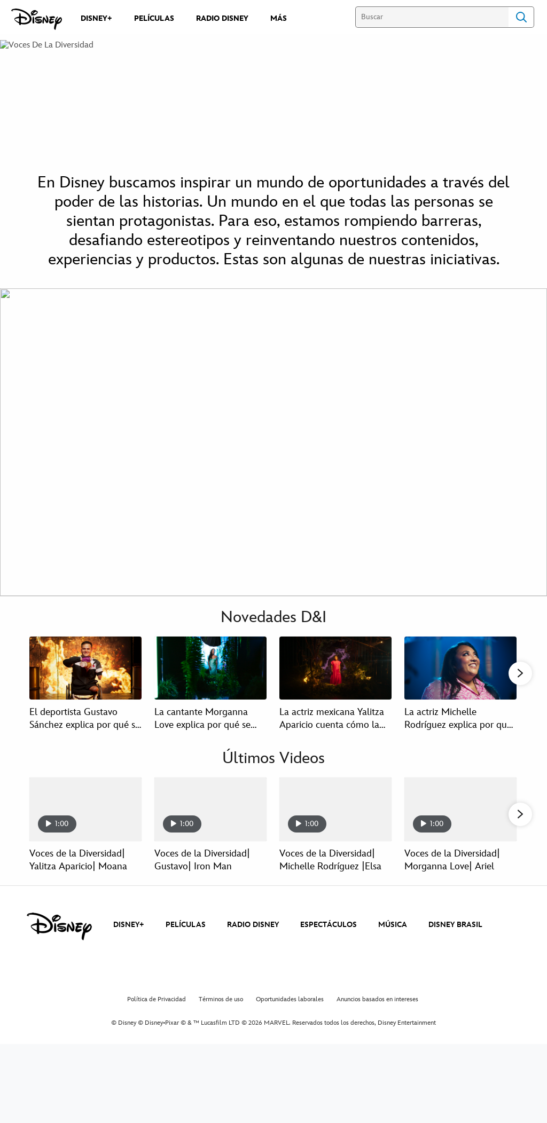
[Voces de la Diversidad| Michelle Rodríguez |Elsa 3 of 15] (335, 810)
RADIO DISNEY (253, 936)
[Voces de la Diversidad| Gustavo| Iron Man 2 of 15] (210, 810)
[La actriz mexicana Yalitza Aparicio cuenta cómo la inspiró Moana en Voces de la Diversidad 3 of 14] (335, 668)
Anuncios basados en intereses (377, 1011)
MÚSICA (392, 936)
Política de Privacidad (156, 1011)
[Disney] (36, 19)
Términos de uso (221, 1011)
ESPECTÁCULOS (328, 936)
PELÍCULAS (186, 936)
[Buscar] (432, 17)
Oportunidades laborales (290, 1011)
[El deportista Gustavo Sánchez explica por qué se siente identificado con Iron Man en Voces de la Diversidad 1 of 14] (85, 668)
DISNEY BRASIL (455, 936)
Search (521, 17)
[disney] (59, 938)
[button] (520, 674)
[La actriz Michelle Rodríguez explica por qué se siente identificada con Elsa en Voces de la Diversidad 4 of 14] (460, 668)
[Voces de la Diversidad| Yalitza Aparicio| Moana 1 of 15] (85, 810)
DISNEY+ (128, 936)
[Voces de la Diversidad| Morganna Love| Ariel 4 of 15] (460, 810)
